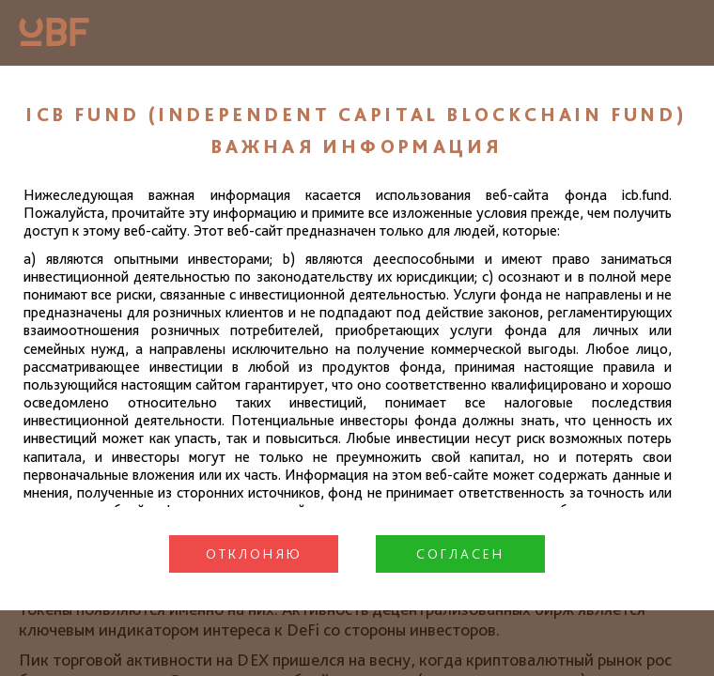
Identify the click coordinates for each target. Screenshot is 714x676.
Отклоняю (254, 553)
